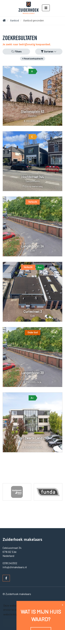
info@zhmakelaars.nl (15, 567)
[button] (32, 59)
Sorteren (49, 51)
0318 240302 (10, 563)
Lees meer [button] (27, 614)
